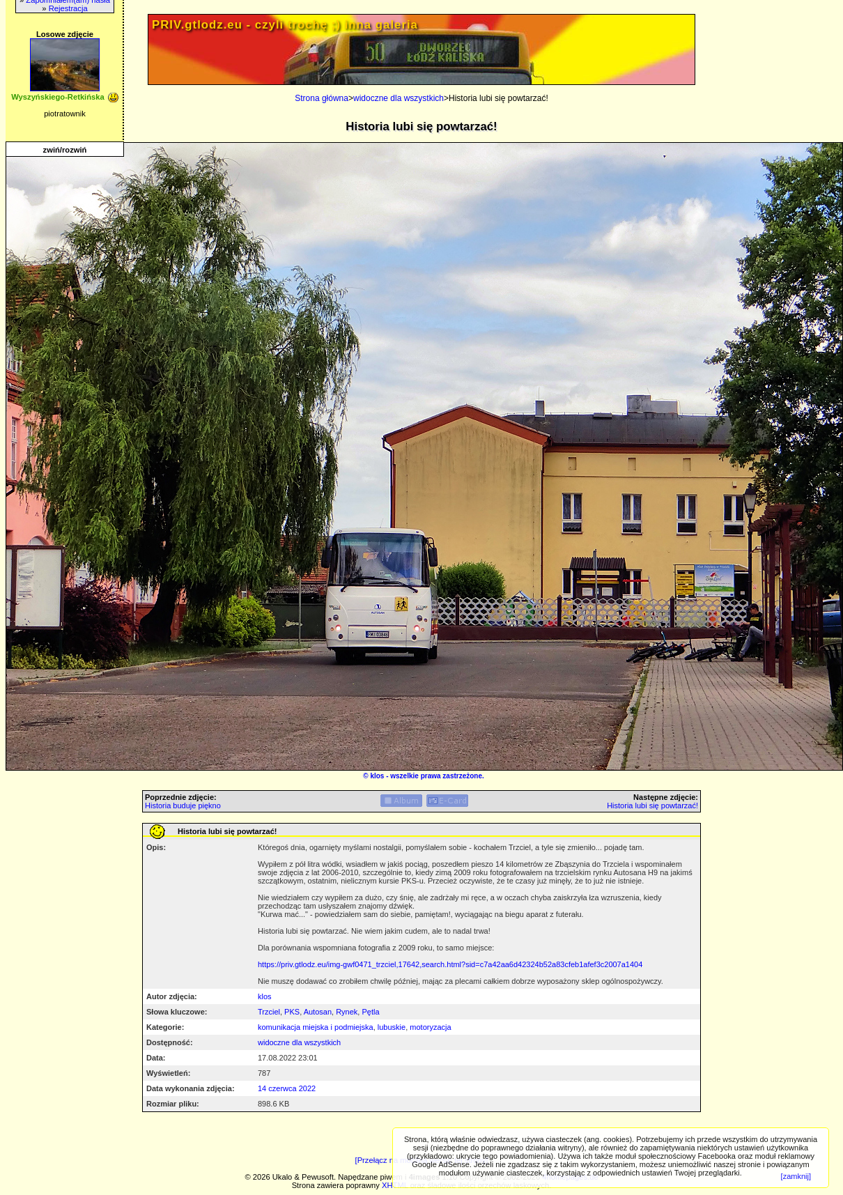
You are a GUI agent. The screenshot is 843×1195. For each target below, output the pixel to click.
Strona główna (321, 98)
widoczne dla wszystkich (398, 98)
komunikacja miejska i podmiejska (315, 1027)
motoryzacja (430, 1027)
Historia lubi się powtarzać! (652, 805)
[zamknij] (796, 1176)
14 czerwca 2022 (287, 1088)
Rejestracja (68, 8)
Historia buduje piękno (183, 805)
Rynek (346, 1012)
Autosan (318, 1012)
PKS (292, 1012)
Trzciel (269, 1012)
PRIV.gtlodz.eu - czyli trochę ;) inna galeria (285, 24)
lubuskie (391, 1027)
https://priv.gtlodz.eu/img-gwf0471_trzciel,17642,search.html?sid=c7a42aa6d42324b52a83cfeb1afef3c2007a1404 (450, 964)
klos (377, 776)
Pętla (370, 1012)
